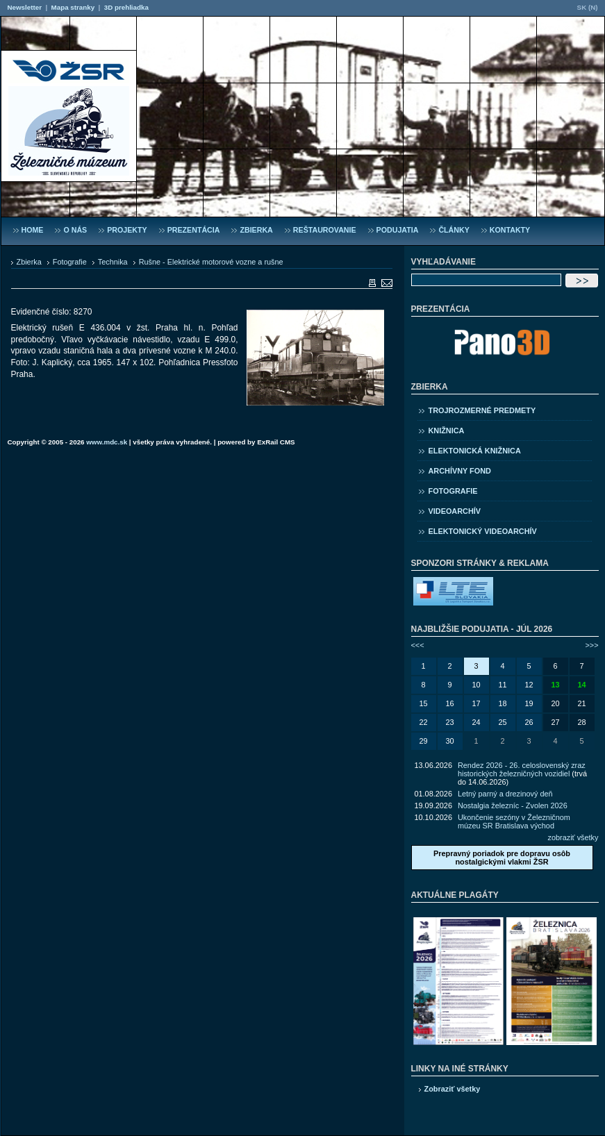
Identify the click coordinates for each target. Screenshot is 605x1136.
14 (581, 684)
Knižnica (447, 430)
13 (555, 684)
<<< (417, 645)
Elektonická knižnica (475, 450)
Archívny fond (460, 471)
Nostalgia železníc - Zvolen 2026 (512, 805)
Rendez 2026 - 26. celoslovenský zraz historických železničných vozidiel (522, 769)
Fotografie (70, 262)
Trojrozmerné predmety (482, 410)
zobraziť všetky (573, 837)
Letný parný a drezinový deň (505, 794)
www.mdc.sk (106, 442)
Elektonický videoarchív (483, 531)
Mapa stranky (73, 7)
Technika (113, 262)
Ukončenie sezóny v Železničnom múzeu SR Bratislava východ (514, 821)
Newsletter (25, 7)
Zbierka (29, 262)
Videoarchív (455, 511)
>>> (591, 645)
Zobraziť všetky (452, 1089)
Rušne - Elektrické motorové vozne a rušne (211, 262)
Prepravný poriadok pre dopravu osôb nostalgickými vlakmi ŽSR (501, 857)
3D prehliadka (126, 7)
